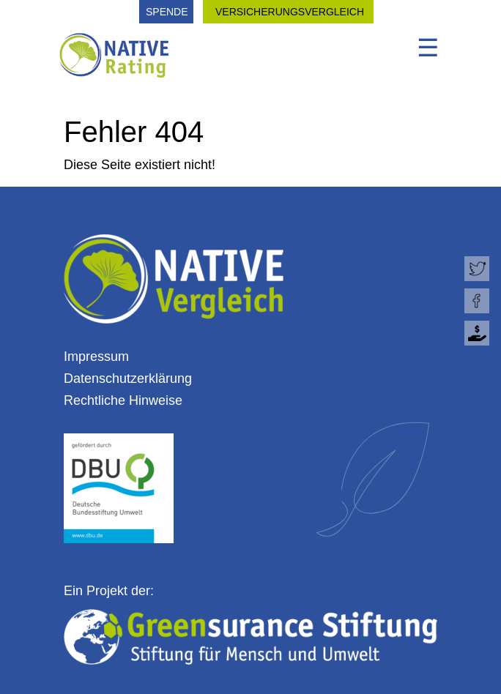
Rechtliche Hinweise (123, 400)
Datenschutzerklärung (128, 378)
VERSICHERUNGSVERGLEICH (289, 12)
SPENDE (167, 12)
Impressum (96, 356)
